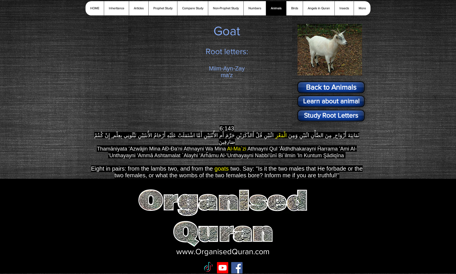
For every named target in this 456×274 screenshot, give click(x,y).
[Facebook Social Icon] (237, 267)
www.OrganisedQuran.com (223, 251)
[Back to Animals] (331, 87)
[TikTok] (208, 267)
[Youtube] (222, 267)
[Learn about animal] (331, 101)
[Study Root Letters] (331, 115)
